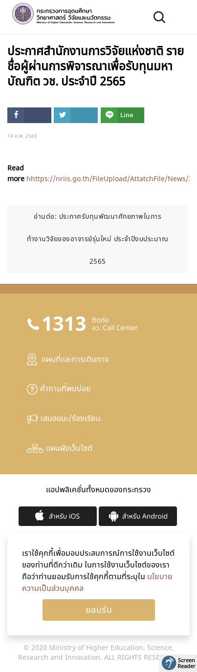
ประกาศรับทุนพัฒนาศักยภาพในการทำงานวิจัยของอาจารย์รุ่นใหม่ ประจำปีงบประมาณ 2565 (98, 239)
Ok (99, 610)
